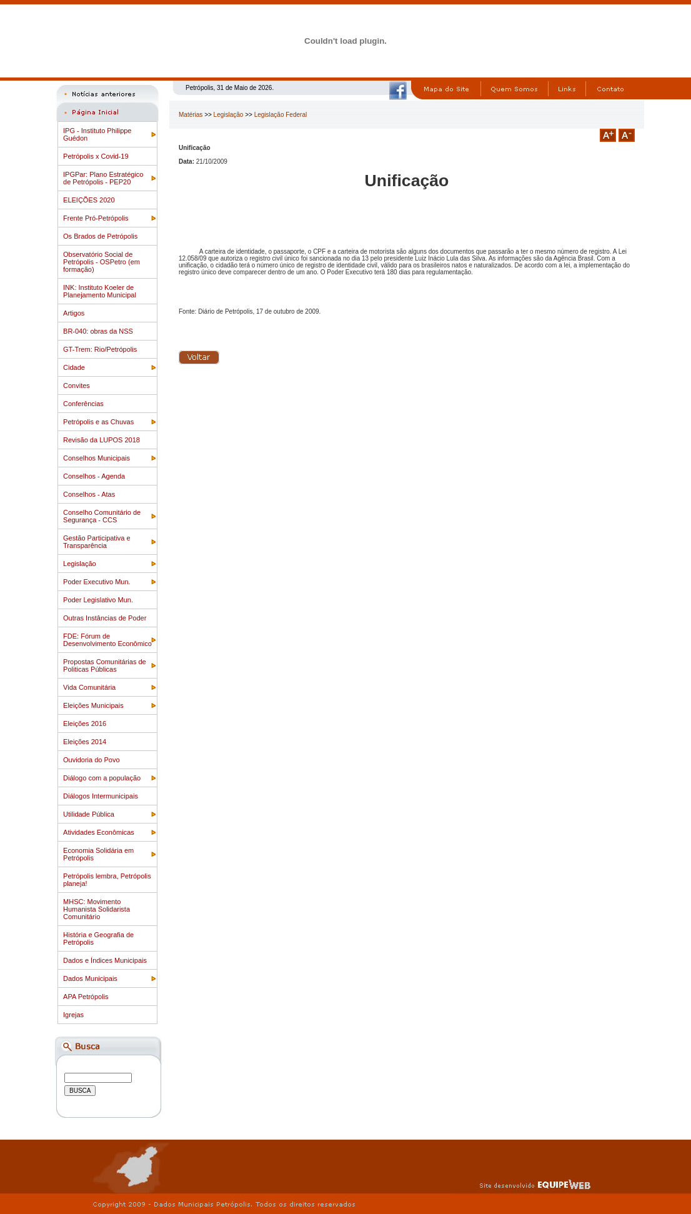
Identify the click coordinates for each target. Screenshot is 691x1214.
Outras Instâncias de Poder (104, 618)
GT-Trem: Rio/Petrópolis (100, 349)
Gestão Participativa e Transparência (97, 541)
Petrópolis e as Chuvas (98, 421)
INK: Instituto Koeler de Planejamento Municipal (99, 291)
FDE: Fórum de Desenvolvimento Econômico (107, 639)
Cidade (74, 367)
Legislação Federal (280, 114)
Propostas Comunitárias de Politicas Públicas (104, 665)
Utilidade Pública (88, 814)
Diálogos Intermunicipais (100, 796)
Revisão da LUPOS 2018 (101, 440)
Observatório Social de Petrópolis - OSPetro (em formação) (101, 262)
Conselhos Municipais (96, 458)
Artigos (73, 313)
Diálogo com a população (102, 778)
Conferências (83, 403)
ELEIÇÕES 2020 (89, 200)
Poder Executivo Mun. (97, 581)
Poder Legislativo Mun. (98, 600)
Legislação (79, 563)
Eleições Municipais (93, 705)
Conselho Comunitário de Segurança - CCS (102, 516)
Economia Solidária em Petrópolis (98, 854)
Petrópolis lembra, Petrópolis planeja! (107, 879)
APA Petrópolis (86, 996)
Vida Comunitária (89, 687)
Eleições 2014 (84, 741)
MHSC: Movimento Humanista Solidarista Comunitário (96, 909)
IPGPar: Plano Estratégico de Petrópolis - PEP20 (103, 178)
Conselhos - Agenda (94, 476)
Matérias (190, 114)
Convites (76, 385)
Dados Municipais (90, 978)
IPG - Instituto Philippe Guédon (97, 134)
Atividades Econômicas (98, 832)
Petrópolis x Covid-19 (96, 156)
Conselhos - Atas (89, 494)
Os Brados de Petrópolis (100, 236)
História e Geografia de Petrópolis (98, 938)
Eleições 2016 (84, 723)
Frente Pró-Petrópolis (96, 218)
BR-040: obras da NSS (98, 331)
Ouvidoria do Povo (91, 760)
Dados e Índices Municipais (105, 960)
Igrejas (73, 1014)
